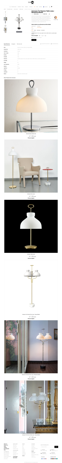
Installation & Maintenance (7, 455)
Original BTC (24, 453)
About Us (5, 443)
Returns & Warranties (6, 452)
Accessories (19, 6)
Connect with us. (44, 453)
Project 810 (32, 455)
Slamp (23, 444)
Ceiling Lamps (15, 445)
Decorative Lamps (14, 6)
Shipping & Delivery (6, 453)
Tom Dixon (32, 445)
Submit (56, 446)
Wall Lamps (14, 454)
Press (5, 445)
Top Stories (40, 6)
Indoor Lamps (16, 9)
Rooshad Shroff (33, 456)
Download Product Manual (45, 43)
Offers (34, 6)
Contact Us (6, 444)
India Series (45, 6)
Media (37, 6)
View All (32, 450)
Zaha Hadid (33, 444)
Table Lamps (21, 9)
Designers (26, 6)
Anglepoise (23, 451)
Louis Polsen (24, 452)
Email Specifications (54, 43)
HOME (5, 9)
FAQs (5, 449)
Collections (31, 6)
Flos (22, 445)
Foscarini (23, 450)
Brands (23, 6)
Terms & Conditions (6, 454)
